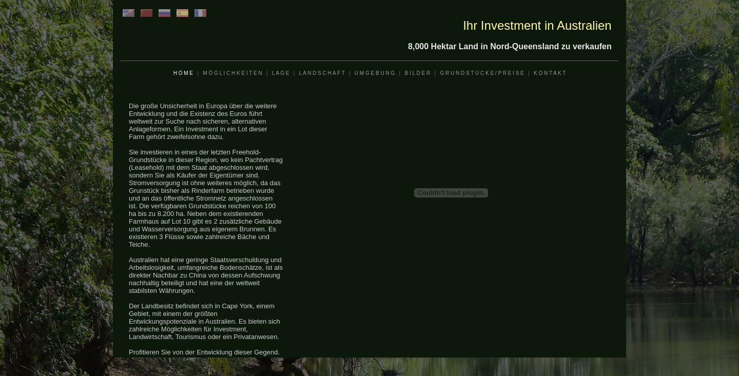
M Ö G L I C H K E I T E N (232, 73)
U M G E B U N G (375, 73)
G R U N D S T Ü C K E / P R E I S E (481, 73)
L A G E (280, 73)
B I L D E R (417, 73)
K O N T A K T (550, 73)
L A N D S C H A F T (322, 73)
